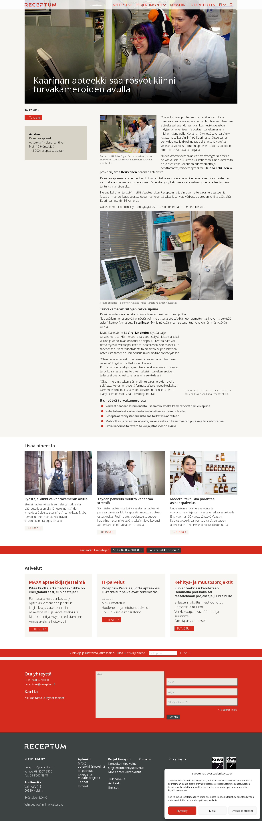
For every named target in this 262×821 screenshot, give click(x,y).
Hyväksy (182, 810)
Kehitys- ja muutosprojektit (89, 776)
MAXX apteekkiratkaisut (124, 771)
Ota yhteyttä (203, 5)
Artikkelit (114, 783)
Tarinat (83, 781)
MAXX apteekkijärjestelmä (91, 765)
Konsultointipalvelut (122, 763)
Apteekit (120, 5)
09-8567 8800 (40, 680)
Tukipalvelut (116, 779)
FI (220, 4)
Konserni (178, 5)
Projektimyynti (149, 5)
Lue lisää (32, 528)
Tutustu (37, 629)
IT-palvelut (85, 770)
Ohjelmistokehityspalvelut (126, 767)
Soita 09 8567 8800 (126, 550)
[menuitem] (121, 5)
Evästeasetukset (242, 810)
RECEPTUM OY (35, 759)
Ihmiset (83, 786)
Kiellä (212, 810)
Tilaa (184, 653)
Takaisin (34, 118)
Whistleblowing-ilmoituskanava (44, 804)
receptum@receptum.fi (40, 684)
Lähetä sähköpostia (162, 550)
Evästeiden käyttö (36, 798)
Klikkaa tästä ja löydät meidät (44, 698)
